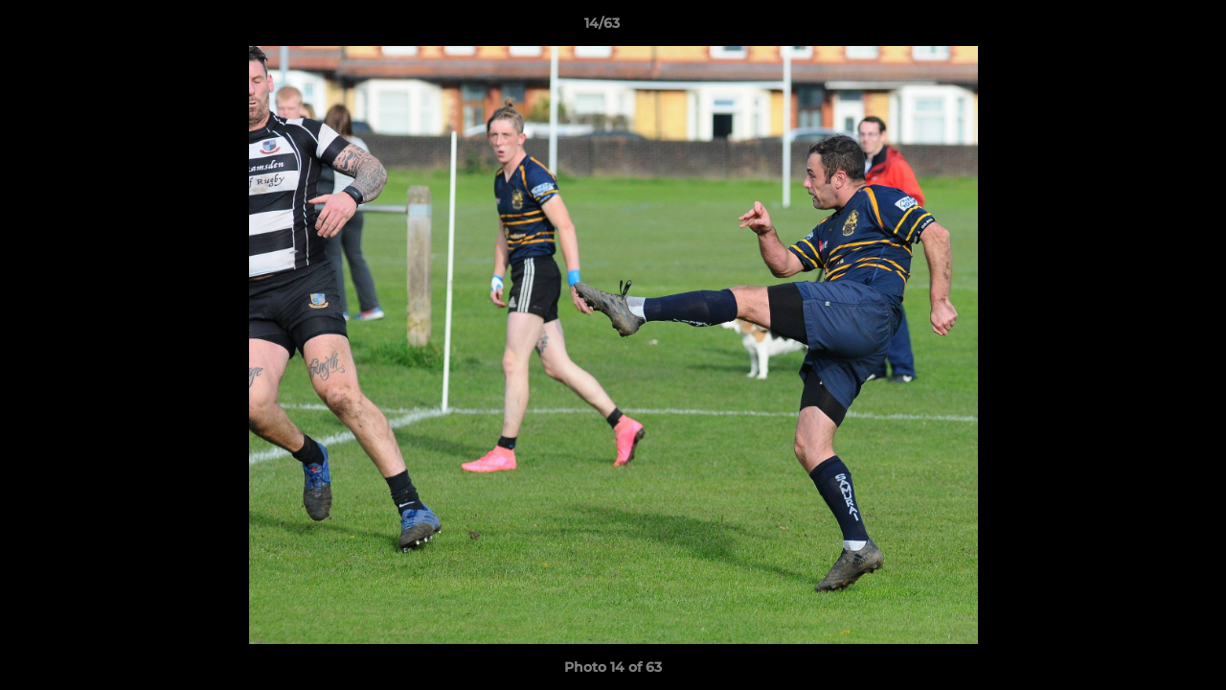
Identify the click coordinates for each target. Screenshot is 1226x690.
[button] (1145, 27)
